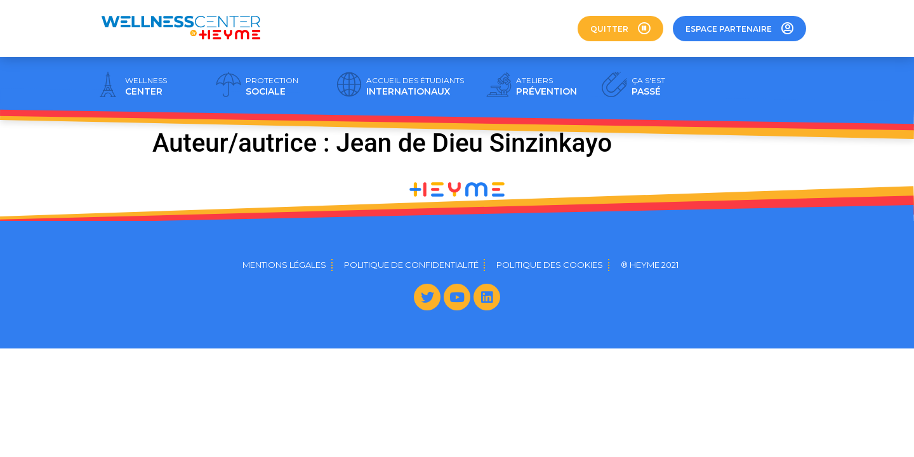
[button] (620, 28)
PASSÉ (648, 86)
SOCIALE (272, 86)
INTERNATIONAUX (415, 86)
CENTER (146, 86)
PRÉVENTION (546, 86)
